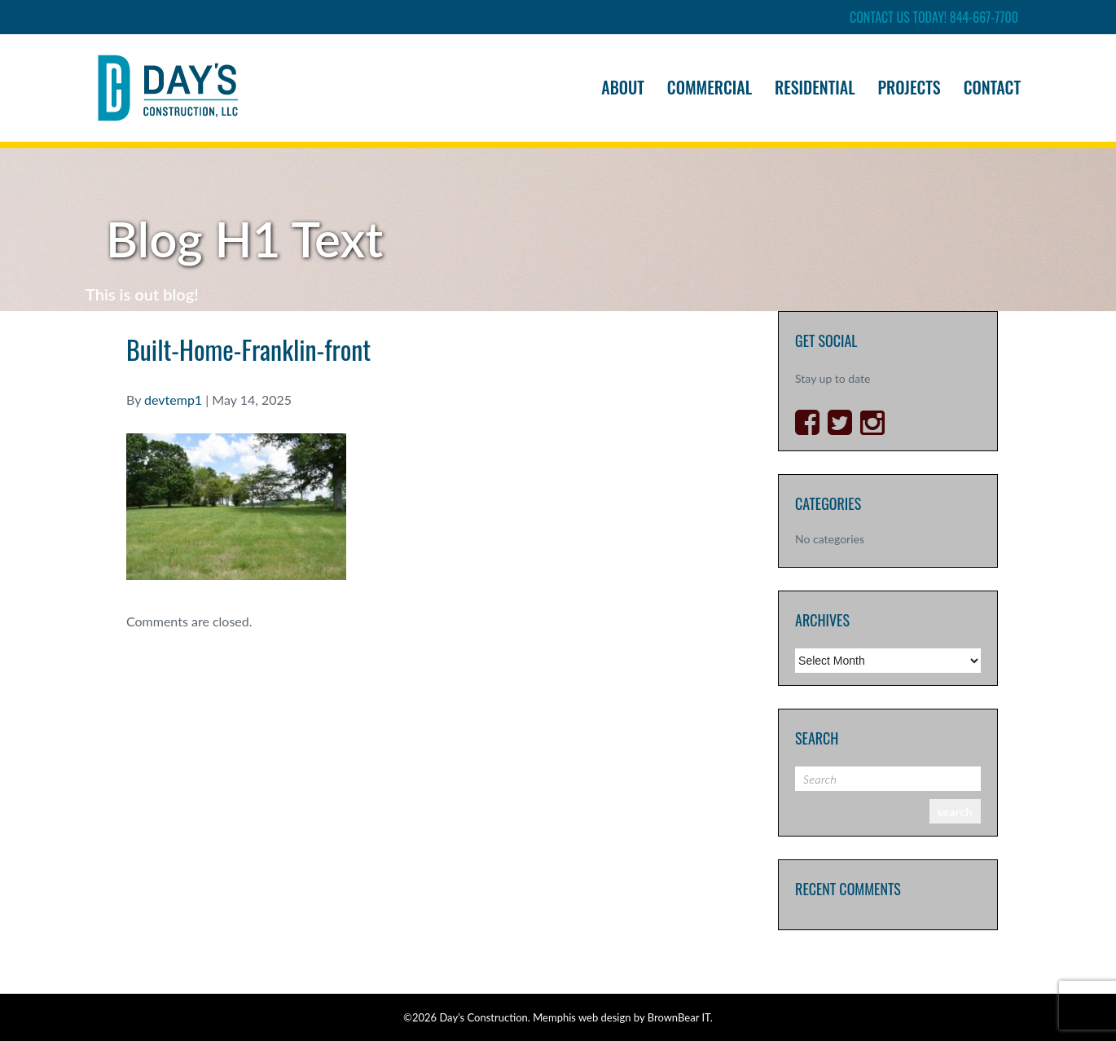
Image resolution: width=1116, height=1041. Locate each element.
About (622, 87)
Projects (909, 87)
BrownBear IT (679, 1017)
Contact (992, 87)
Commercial (709, 87)
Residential (815, 87)
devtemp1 (173, 399)
